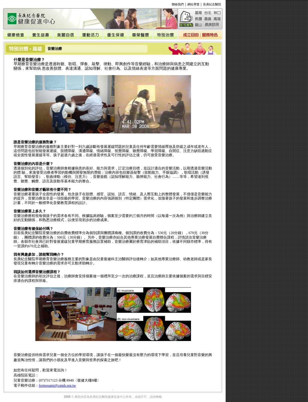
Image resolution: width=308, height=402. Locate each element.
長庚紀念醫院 (212, 4)
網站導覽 (193, 4)
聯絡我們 (178, 4)
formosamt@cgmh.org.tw (57, 385)
